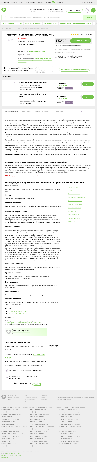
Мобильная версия (9, 459)
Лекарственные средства (12, 23)
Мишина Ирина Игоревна (21, 332)
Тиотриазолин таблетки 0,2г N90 (34, 95)
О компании (12, 395)
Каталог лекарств (13, 397)
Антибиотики (65, 23)
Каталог (9, 28)
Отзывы (27, 401)
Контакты (44, 399)
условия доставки (36, 384)
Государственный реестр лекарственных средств (24, 323)
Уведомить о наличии (81, 41)
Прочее (17, 28)
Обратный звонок (74, 10)
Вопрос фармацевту (31, 397)
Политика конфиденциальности (11, 455)
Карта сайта (4, 457)
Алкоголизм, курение (33, 23)
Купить (88, 84)
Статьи (27, 395)
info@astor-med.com (13, 453)
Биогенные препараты (82, 23)
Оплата (21, 2)
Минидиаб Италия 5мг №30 (33, 82)
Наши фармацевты (30, 399)
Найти (89, 17)
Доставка (44, 395)
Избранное (11, 399)
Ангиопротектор (50, 23)
